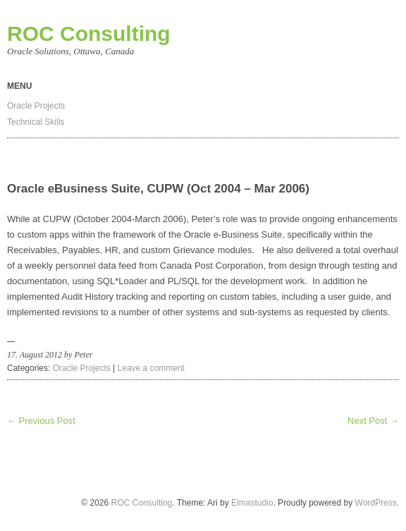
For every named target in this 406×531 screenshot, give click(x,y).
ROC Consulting (89, 33)
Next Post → (373, 420)
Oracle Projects (36, 106)
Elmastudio (252, 503)
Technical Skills (35, 122)
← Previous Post (41, 420)
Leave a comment (151, 368)
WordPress (376, 503)
